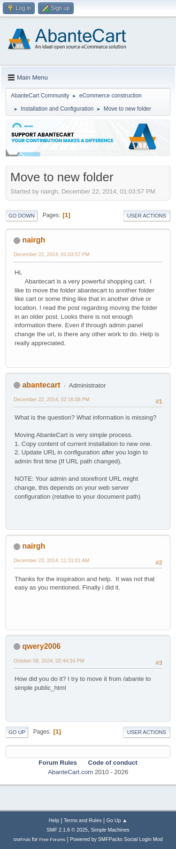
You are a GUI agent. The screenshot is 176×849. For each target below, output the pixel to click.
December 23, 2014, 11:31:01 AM (51, 560)
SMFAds (22, 839)
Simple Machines (110, 830)
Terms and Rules (83, 820)
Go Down (21, 215)
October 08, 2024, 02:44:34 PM (49, 660)
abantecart (41, 385)
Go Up (16, 732)
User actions (146, 215)
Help (54, 820)
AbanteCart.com (70, 772)
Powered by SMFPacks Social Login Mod (116, 839)
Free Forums (52, 839)
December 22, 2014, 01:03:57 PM (52, 254)
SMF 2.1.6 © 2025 (67, 830)
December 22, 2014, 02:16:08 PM (52, 399)
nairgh (33, 240)
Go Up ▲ (116, 820)
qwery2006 (41, 646)
